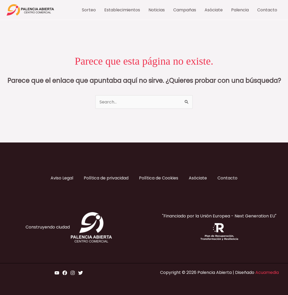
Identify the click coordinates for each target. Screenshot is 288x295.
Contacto (227, 178)
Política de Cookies (158, 178)
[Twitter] (80, 272)
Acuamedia (267, 272)
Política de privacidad (106, 178)
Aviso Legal (62, 178)
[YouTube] (56, 272)
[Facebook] (64, 272)
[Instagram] (72, 272)
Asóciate (198, 178)
